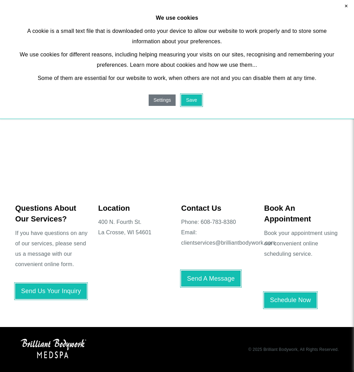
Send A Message (211, 278)
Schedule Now (290, 300)
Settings (162, 100)
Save (191, 100)
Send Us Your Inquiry (51, 291)
